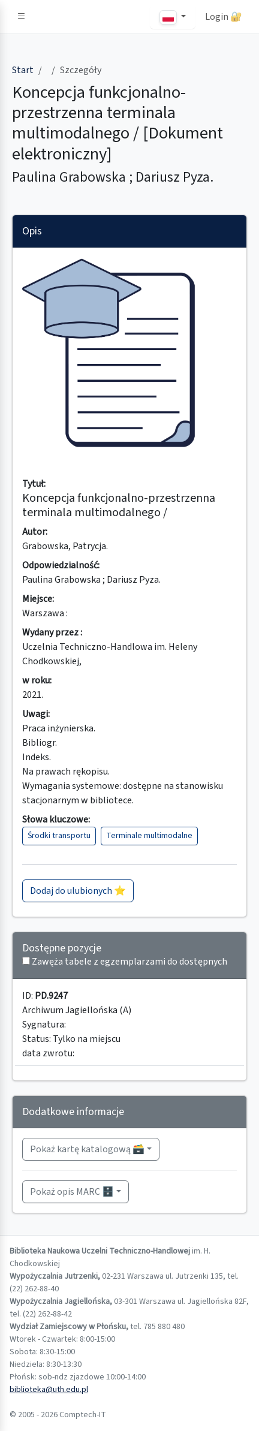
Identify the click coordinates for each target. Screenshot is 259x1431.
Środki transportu (59, 836)
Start (23, 70)
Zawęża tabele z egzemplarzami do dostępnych (129, 961)
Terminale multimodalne (149, 836)
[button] (21, 17)
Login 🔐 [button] (223, 16)
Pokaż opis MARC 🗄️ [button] (72, 1191)
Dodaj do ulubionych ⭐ (78, 890)
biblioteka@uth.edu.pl (49, 1390)
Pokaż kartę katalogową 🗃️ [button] (87, 1149)
